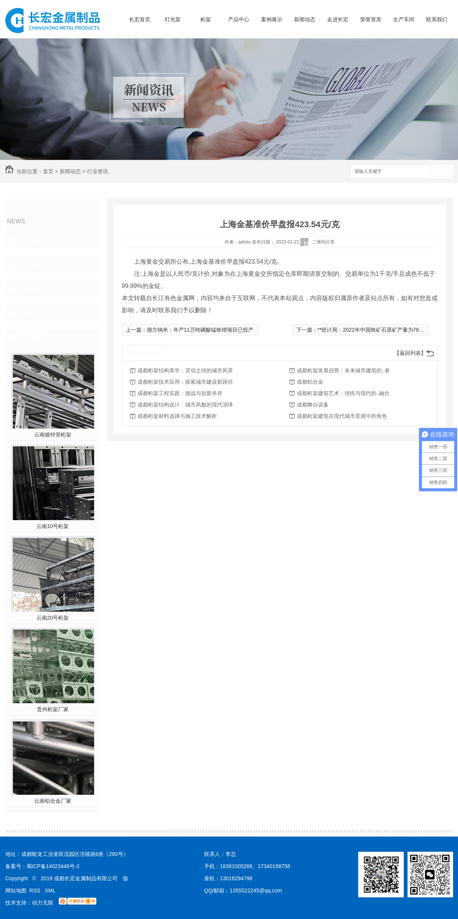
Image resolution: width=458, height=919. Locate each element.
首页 (48, 171)
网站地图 (16, 890)
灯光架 (173, 19)
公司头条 (30, 240)
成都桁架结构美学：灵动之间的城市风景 (185, 370)
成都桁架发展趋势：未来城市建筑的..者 (343, 370)
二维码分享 (323, 242)
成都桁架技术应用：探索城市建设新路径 (185, 382)
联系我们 (436, 19)
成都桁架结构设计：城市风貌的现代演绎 (185, 405)
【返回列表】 (410, 353)
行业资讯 (97, 171)
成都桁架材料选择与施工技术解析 (177, 416)
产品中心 (238, 19)
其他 (23, 313)
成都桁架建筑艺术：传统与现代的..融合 (343, 393)
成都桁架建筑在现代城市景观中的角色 (342, 416)
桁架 (205, 19)
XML (50, 890)
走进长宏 (337, 19)
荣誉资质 (370, 19)
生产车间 (403, 19)
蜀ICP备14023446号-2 (53, 866)
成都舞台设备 (313, 405)
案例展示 (271, 19)
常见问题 (30, 289)
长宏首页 (139, 19)
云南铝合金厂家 (52, 801)
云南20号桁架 (52, 618)
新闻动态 (304, 19)
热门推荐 (30, 337)
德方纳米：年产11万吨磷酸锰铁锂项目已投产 (200, 330)
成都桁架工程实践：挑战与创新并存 (179, 393)
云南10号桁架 (52, 526)
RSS (35, 890)
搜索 (440, 172)
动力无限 (42, 903)
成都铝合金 (310, 382)
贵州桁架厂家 (53, 709)
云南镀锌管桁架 (52, 435)
